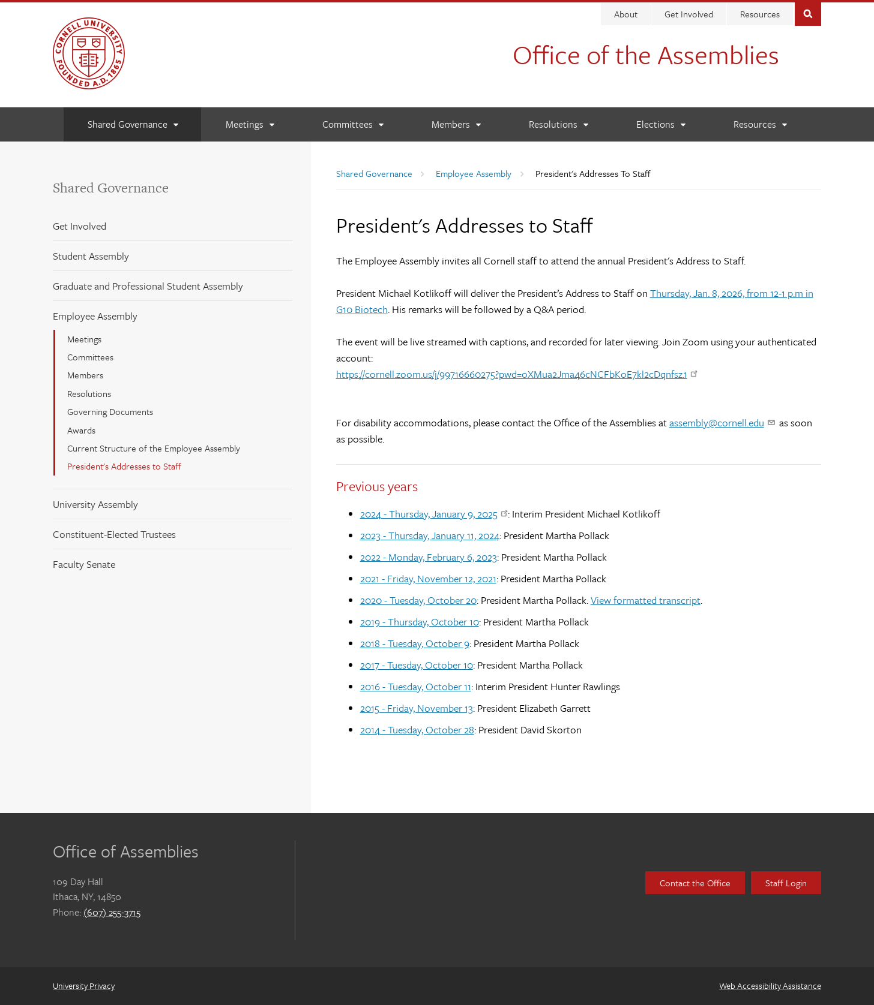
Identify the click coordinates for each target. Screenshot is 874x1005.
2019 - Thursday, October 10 (419, 621)
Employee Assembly (95, 315)
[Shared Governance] (133, 124)
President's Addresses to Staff (124, 466)
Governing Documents (110, 411)
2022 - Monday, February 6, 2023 (428, 556)
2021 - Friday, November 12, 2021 (428, 578)
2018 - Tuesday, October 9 (414, 643)
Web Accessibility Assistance (770, 985)
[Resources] (760, 124)
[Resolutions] (558, 124)
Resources (760, 13)
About (625, 13)
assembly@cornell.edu (721, 422)
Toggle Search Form (808, 13)
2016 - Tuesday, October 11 (415, 686)
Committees (90, 356)
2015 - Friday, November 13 (416, 707)
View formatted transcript (646, 599)
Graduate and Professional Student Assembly (148, 285)
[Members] (456, 124)
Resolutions (89, 393)
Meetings (84, 338)
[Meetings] (250, 124)
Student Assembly (91, 255)
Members (85, 374)
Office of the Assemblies (646, 54)
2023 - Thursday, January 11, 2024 (429, 535)
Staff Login (786, 882)
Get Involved (689, 13)
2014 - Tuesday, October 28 (417, 729)
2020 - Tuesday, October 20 (418, 599)
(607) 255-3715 (111, 912)
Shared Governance (111, 187)
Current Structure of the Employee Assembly (153, 448)
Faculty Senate (84, 563)
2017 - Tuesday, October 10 (416, 664)
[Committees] (352, 124)
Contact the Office (695, 882)
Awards (81, 430)
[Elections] (660, 124)
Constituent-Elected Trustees (114, 533)
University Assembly (95, 504)
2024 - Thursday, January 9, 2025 (434, 513)
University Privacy (84, 985)
